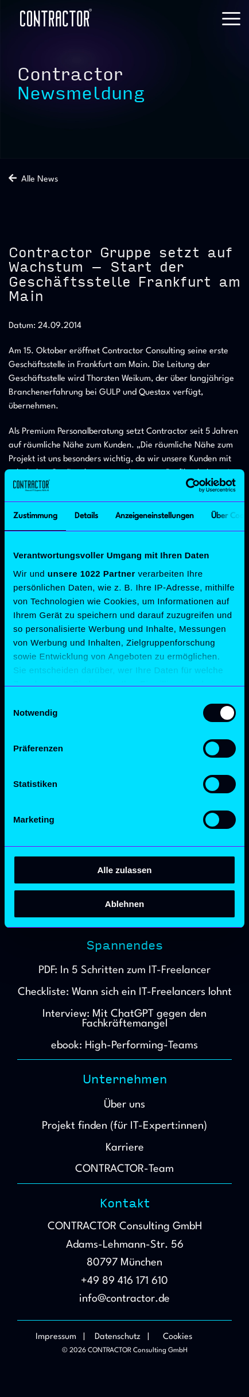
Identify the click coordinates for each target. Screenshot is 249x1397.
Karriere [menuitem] (125, 1148)
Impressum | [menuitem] (60, 1337)
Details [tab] (86, 516)
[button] (231, 18)
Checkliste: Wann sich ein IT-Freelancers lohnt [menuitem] (125, 992)
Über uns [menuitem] (124, 1104)
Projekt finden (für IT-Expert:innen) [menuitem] (124, 1126)
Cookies (177, 1337)
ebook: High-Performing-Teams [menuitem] (124, 1045)
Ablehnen (124, 904)
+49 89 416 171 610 (124, 1281)
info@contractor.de (124, 1299)
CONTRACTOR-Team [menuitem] (124, 1169)
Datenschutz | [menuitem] (122, 1337)
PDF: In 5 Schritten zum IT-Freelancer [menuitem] (124, 970)
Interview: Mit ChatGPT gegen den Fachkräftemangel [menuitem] (125, 1019)
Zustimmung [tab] (35, 516)
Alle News (33, 179)
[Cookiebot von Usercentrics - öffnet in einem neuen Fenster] (185, 485)
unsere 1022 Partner (91, 573)
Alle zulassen (124, 870)
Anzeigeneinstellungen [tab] (154, 516)
